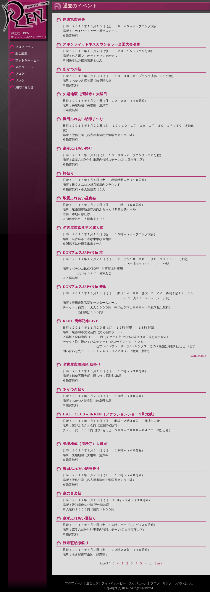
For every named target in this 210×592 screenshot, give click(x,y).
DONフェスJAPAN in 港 (83, 253)
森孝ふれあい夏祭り (79, 518)
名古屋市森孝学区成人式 (83, 228)
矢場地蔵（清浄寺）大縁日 (85, 94)
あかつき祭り (74, 389)
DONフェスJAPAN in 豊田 (85, 287)
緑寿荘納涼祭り (76, 543)
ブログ (19, 73)
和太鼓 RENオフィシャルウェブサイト (29, 35)
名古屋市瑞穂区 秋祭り (81, 364)
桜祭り (68, 173)
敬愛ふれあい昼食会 (79, 198)
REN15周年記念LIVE (80, 321)
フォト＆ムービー (27, 60)
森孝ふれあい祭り (77, 148)
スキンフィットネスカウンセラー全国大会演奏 (101, 44)
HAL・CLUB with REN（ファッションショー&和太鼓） (109, 414)
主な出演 (21, 53)
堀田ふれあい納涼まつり (83, 119)
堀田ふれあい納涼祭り (81, 469)
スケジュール (24, 67)
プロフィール (24, 47)
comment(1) (198, 355)
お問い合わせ (24, 87)
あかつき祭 (72, 69)
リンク (19, 80)
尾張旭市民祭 (74, 20)
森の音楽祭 (72, 493)
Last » (159, 563)
